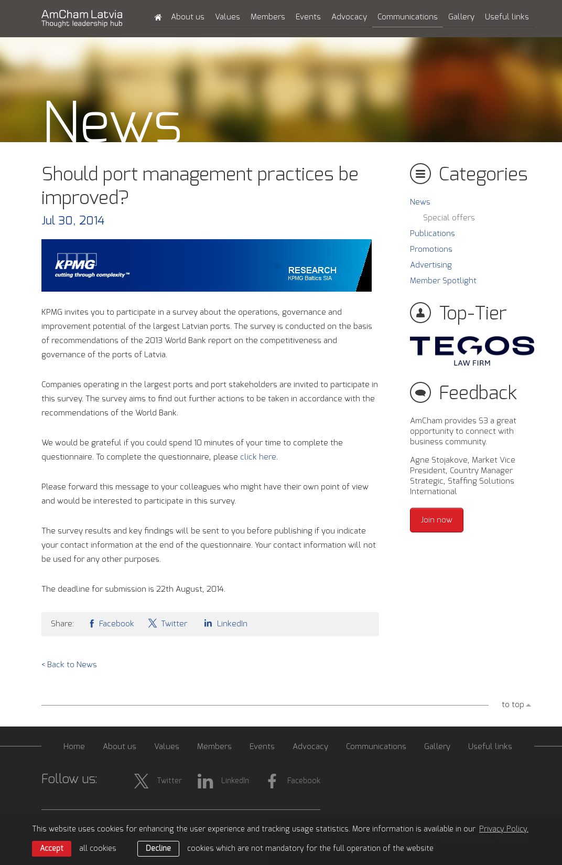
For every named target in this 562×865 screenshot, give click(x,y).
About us (187, 17)
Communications (407, 17)
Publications (432, 234)
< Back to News (69, 665)
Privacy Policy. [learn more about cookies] (503, 829)
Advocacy (349, 17)
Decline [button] (158, 848)
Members (268, 17)
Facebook (110, 622)
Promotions (431, 249)
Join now (436, 520)
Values (227, 17)
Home (74, 747)
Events (308, 17)
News (420, 202)
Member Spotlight (443, 281)
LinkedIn (223, 622)
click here (258, 457)
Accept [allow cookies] (51, 848)
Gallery (461, 17)
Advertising (431, 265)
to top (513, 705)
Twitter (167, 622)
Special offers (449, 218)
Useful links (507, 17)
